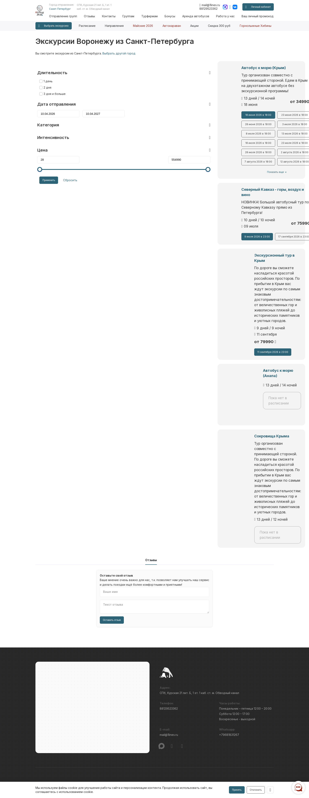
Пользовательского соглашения (55, 778)
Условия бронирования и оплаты (184, 714)
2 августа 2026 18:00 (242, 147)
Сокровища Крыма (176, 381)
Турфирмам (153, 16)
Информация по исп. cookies (223, 773)
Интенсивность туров (176, 737)
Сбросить (66, 170)
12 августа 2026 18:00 (242, 156)
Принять (236, 789)
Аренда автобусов (197, 16)
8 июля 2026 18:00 (185, 128)
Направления (114, 25)
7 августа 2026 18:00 (186, 156)
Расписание (87, 25)
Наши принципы (172, 699)
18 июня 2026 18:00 (186, 109)
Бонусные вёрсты (109, 699)
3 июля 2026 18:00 (242, 119)
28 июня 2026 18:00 (186, 119)
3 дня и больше (53, 85)
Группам (133, 16)
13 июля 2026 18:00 (242, 128)
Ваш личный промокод (258, 16)
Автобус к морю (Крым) (181, 68)
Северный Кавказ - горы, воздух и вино (195, 184)
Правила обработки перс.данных (225, 780)
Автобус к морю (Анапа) (181, 318)
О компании (169, 692)
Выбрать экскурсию (53, 26)
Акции (194, 25)
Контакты (114, 16)
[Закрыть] (270, 790)
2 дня (45, 78)
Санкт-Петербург (66, 8)
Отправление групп (70, 16)
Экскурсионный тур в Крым (185, 247)
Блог (225, 692)
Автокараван (172, 25)
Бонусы (172, 16)
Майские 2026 (143, 25)
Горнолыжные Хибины (255, 25)
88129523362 (208, 8)
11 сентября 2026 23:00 (185, 299)
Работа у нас (226, 16)
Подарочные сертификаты (54, 729)
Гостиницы (104, 737)
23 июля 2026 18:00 (242, 137)
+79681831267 (229, 634)
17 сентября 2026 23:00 (242, 220)
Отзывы (95, 16)
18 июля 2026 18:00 (186, 137)
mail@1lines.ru (209, 5)
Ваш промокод (106, 729)
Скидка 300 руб (219, 25)
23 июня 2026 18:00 (242, 109)
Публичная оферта (48, 692)
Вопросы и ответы (109, 692)
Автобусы (103, 722)
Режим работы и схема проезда (58, 707)
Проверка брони (47, 699)
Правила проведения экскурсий (183, 722)
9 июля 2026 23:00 (186, 220)
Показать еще (213, 166)
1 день (46, 72)
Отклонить (255, 789)
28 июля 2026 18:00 (186, 147)
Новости (167, 707)
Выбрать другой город (118, 53)
